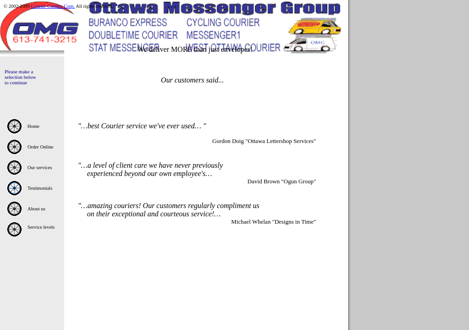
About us (36, 208)
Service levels (41, 227)
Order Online (40, 146)
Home (33, 126)
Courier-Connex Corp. (53, 6)
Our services (39, 167)
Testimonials (39, 188)
